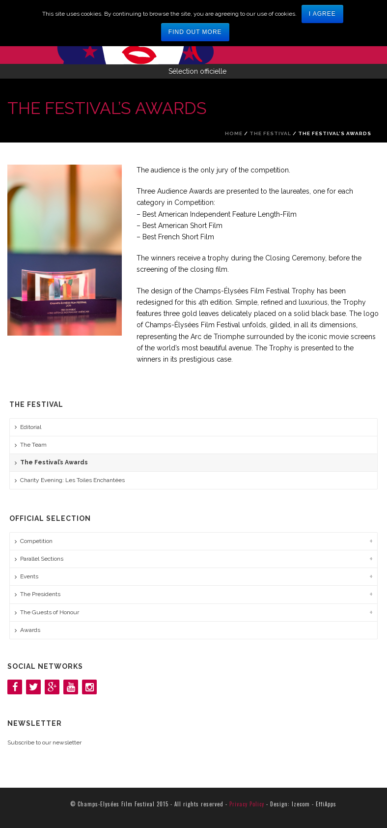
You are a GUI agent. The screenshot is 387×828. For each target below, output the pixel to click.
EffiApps (326, 804)
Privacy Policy (246, 804)
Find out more (195, 32)
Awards (30, 630)
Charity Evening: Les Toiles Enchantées (72, 480)
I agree (322, 13)
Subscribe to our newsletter (44, 742)
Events (29, 576)
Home (234, 133)
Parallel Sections (41, 558)
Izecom (301, 804)
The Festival (270, 133)
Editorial (30, 427)
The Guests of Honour (49, 612)
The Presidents (40, 594)
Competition (36, 541)
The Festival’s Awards (54, 462)
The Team (33, 444)
